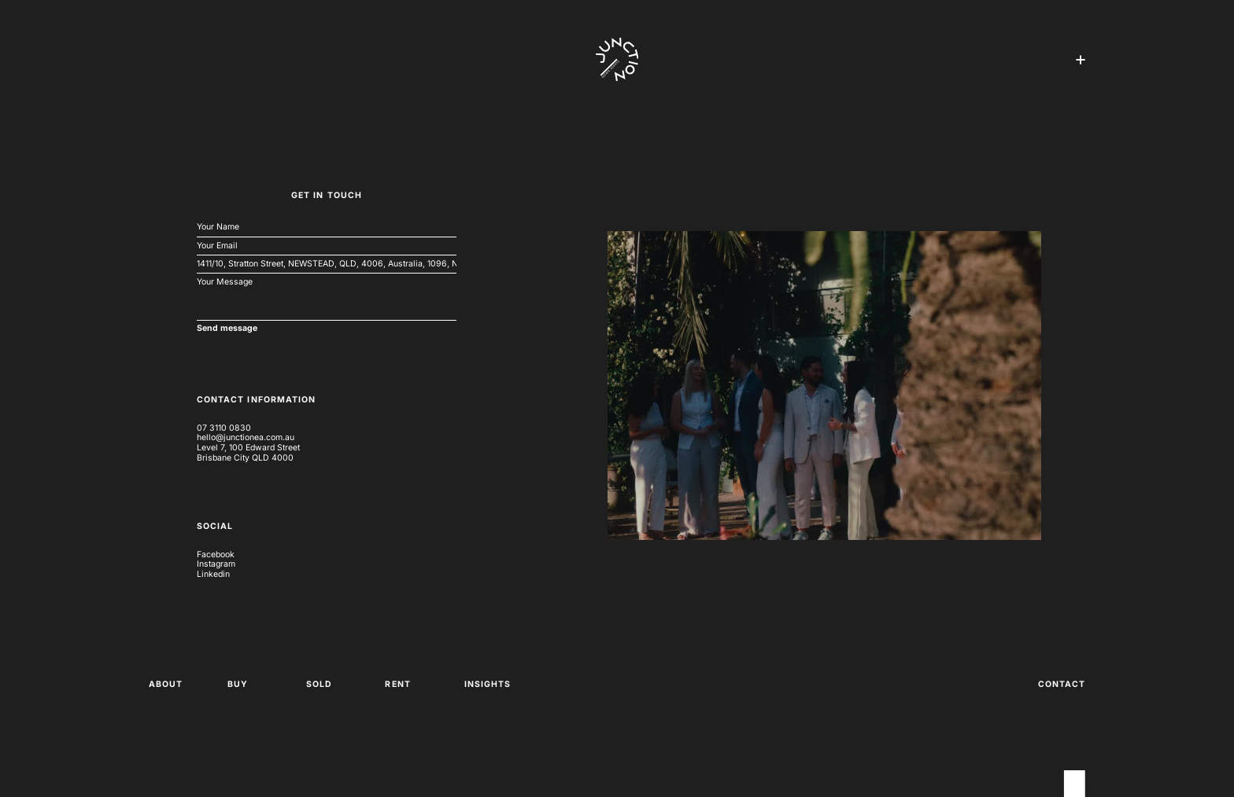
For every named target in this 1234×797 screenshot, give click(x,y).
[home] (617, 60)
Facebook (216, 555)
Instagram (216, 564)
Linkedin (213, 574)
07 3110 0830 (224, 428)
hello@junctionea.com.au (245, 438)
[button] (1080, 60)
